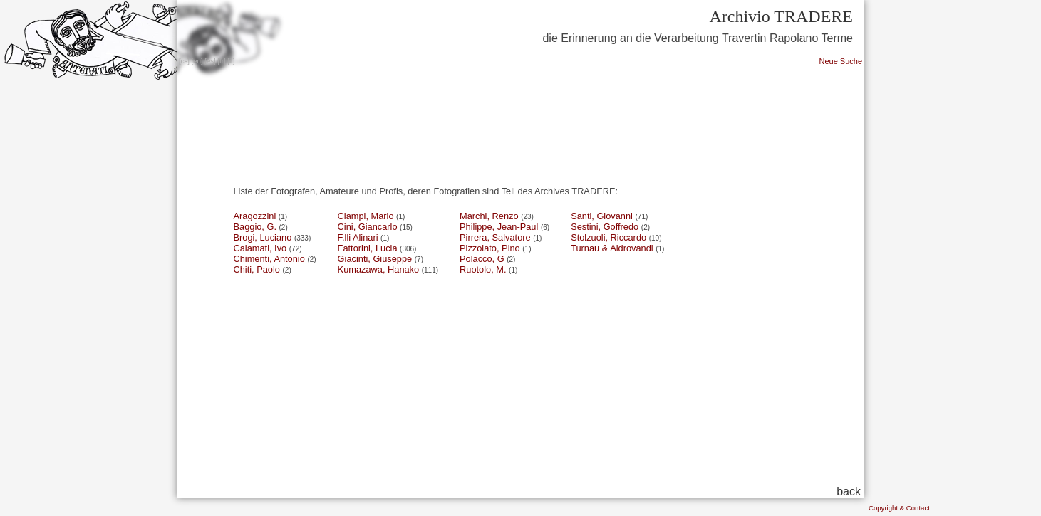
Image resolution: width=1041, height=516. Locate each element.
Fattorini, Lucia (368, 248)
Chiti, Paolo (257, 269)
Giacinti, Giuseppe (375, 258)
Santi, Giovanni (602, 216)
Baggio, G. (255, 226)
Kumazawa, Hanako (379, 269)
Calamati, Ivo (260, 248)
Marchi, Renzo (489, 216)
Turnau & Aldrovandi (612, 248)
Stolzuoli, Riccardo (608, 237)
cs (184, 61)
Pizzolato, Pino (490, 248)
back (849, 491)
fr (221, 61)
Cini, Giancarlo (368, 226)
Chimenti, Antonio (269, 258)
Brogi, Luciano (263, 237)
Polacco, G (482, 258)
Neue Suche (840, 61)
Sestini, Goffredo (604, 226)
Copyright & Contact (899, 508)
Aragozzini (255, 216)
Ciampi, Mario (366, 216)
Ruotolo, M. (483, 269)
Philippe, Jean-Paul (499, 226)
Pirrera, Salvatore (495, 237)
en (197, 61)
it (231, 61)
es (210, 61)
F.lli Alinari (358, 237)
